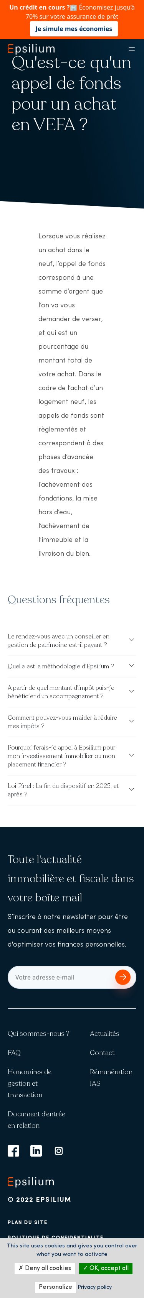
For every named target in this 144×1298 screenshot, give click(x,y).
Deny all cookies (44, 1268)
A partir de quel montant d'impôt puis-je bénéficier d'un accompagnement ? (61, 692)
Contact (102, 1052)
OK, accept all (106, 1268)
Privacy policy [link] (95, 1287)
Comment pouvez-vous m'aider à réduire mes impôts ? (62, 722)
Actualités (104, 1033)
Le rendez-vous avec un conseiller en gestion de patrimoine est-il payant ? (58, 640)
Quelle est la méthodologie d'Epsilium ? (61, 666)
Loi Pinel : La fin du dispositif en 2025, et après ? (63, 790)
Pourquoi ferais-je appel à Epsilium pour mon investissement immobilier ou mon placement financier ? (61, 756)
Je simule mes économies (74, 29)
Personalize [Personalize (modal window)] (55, 1287)
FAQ (14, 1052)
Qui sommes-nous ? (39, 1033)
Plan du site (28, 1222)
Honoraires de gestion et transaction (29, 1083)
